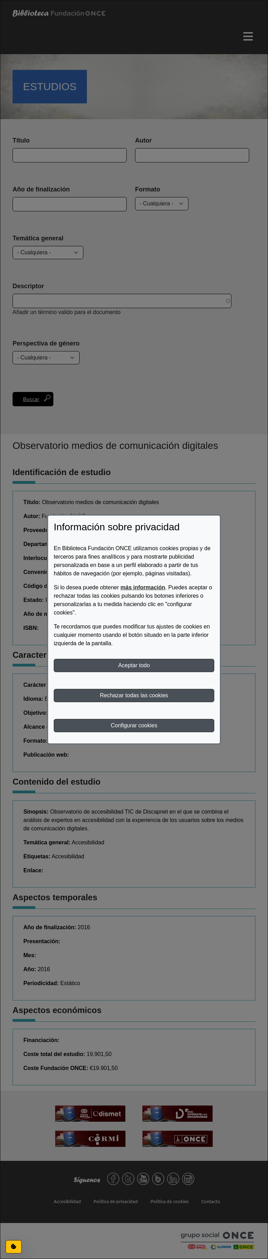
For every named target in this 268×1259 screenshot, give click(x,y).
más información (142, 587)
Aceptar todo (134, 665)
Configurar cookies (134, 725)
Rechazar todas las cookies (134, 695)
